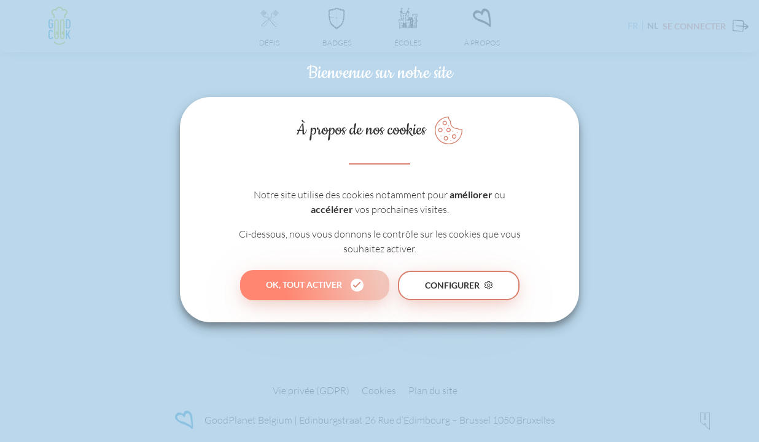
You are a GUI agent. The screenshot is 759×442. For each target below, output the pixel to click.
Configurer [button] (452, 285)
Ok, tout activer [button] (304, 284)
